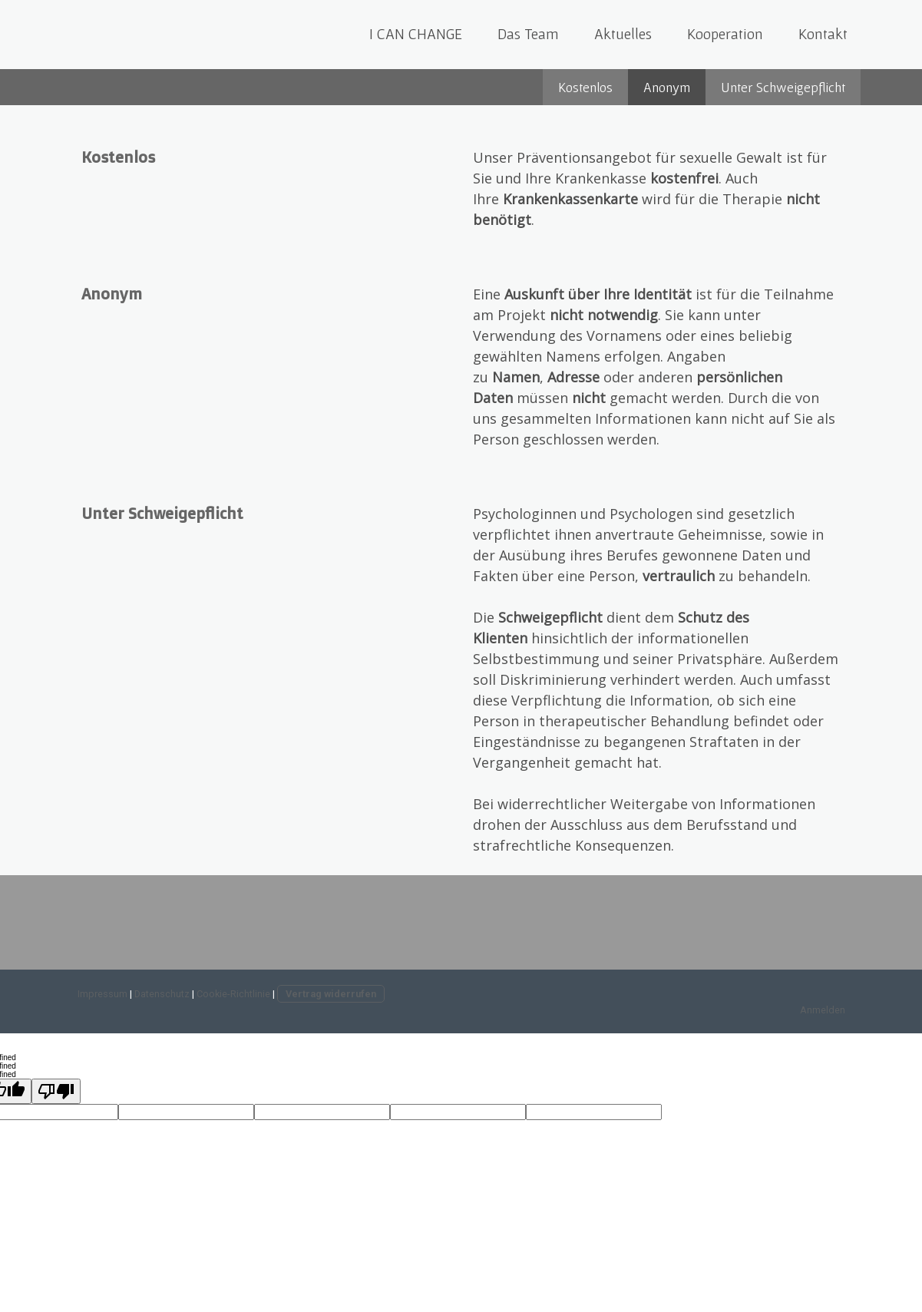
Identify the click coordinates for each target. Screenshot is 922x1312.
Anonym (666, 87)
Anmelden (822, 1010)
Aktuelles (623, 33)
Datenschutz (162, 994)
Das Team (528, 33)
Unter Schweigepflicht (783, 87)
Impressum (102, 994)
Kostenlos (585, 87)
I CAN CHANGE (415, 33)
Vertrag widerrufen (331, 994)
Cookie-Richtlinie (233, 994)
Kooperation (725, 33)
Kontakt (823, 33)
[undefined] (56, 1091)
